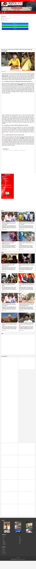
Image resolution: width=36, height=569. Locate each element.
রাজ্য (1, 14)
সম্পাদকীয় (4, 544)
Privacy (3, 551)
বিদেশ (20, 281)
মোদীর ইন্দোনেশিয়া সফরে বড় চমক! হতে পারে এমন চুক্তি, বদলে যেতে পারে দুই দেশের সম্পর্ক (26, 285)
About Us (3, 548)
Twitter (15, 28)
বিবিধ (20, 542)
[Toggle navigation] (2, 13)
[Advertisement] (18, 41)
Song (4, 150)
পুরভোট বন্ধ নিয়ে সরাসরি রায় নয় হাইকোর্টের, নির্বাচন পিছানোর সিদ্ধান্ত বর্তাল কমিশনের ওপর (19, 81)
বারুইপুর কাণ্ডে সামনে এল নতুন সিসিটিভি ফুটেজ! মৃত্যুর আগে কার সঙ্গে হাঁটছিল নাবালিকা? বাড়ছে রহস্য (9, 243)
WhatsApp (15, 26)
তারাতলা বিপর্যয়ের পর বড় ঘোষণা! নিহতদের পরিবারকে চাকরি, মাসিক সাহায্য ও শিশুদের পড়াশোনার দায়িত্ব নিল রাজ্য (26, 304)
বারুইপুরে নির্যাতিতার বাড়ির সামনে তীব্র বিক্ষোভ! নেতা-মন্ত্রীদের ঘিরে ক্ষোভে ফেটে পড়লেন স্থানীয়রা (9, 223)
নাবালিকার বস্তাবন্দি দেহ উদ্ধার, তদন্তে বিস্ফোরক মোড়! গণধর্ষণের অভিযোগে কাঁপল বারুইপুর (26, 243)
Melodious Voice (23, 150)
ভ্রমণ (19, 537)
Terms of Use (4, 552)
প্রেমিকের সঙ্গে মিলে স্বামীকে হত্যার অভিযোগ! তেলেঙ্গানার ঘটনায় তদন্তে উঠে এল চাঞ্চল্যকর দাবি (26, 265)
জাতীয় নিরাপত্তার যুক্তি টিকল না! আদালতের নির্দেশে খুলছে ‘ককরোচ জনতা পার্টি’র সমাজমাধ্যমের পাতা (9, 265)
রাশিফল (20, 538)
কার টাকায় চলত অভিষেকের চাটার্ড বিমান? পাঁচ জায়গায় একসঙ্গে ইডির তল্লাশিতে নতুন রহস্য (26, 324)
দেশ (2, 262)
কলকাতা (20, 301)
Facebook (15, 23)
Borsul (11, 150)
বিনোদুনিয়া (4, 543)
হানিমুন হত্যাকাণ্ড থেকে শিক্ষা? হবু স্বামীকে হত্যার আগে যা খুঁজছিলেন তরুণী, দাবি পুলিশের (9, 285)
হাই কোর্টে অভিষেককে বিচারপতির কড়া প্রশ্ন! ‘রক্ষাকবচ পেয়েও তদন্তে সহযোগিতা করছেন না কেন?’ (9, 324)
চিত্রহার (20, 541)
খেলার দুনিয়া (4, 542)
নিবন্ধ (19, 536)
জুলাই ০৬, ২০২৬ (21, 229)
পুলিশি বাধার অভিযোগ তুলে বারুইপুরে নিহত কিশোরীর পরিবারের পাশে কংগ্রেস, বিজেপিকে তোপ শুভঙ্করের (26, 223)
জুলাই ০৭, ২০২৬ (4, 229)
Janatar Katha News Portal (21, 559)
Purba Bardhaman (16, 150)
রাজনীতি (4, 541)
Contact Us (4, 553)
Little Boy (7, 150)
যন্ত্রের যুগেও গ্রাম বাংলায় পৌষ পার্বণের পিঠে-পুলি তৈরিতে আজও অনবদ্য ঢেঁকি (17, 125)
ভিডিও (20, 543)
